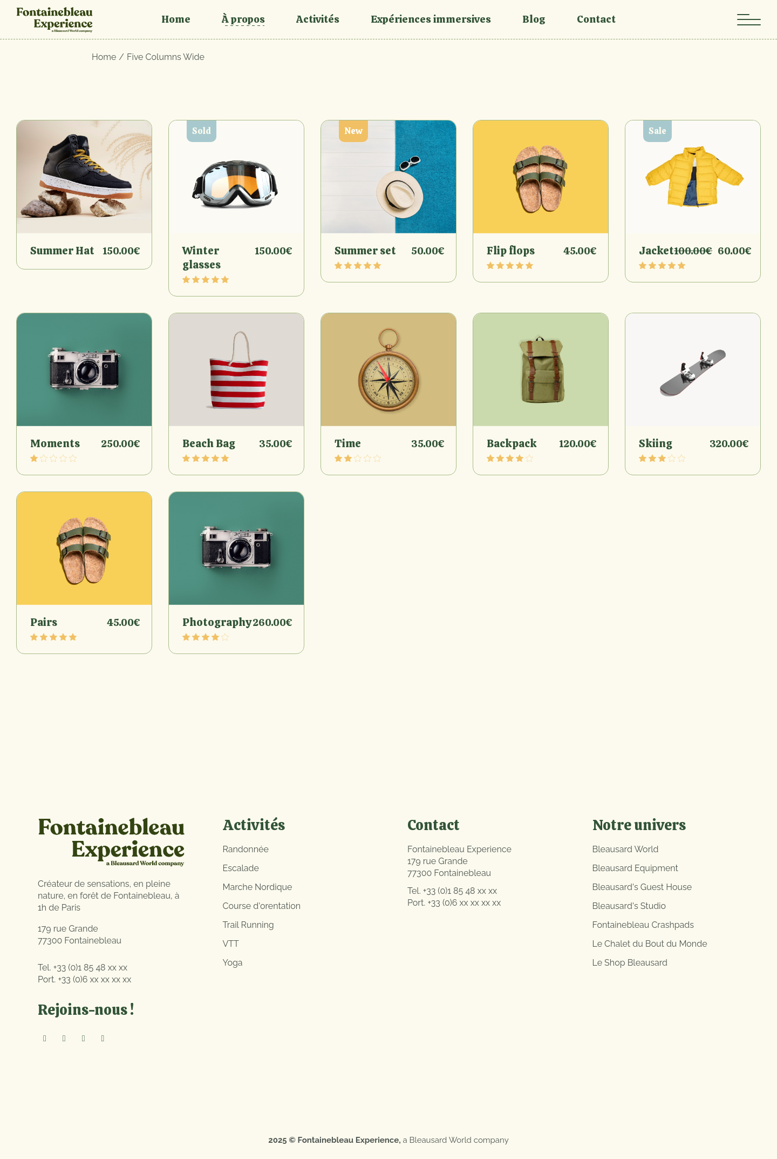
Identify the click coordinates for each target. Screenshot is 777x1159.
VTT (231, 944)
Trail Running (248, 925)
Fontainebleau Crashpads (643, 925)
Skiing (655, 443)
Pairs (43, 622)
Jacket (656, 251)
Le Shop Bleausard (630, 963)
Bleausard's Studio (629, 906)
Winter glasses (201, 258)
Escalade (241, 868)
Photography (216, 622)
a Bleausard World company (456, 1140)
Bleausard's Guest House (642, 887)
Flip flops (511, 251)
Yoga (233, 963)
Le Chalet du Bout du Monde (649, 944)
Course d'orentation (262, 906)
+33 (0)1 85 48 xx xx (90, 967)
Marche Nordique (257, 887)
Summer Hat (62, 251)
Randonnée (246, 849)
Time (348, 443)
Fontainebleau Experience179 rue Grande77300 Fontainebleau (459, 861)
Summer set (365, 251)
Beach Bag (208, 443)
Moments (55, 443)
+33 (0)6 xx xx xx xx (94, 979)
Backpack (512, 443)
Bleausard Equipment (635, 868)
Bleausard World (625, 849)
